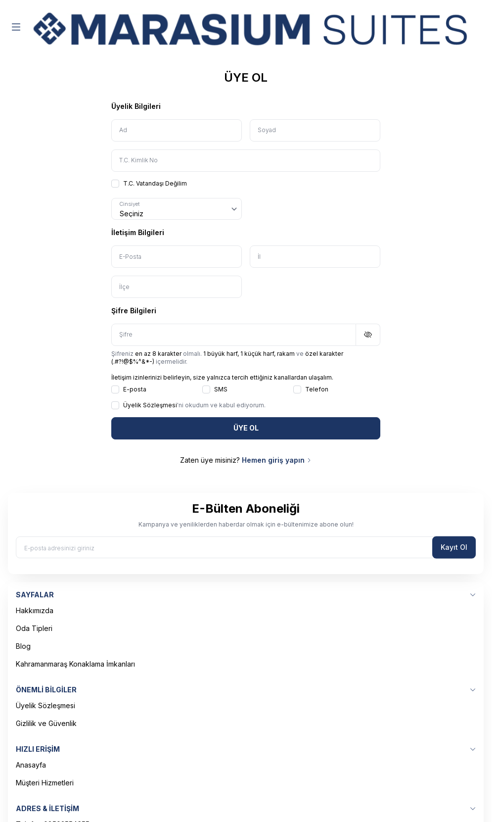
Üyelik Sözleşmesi (45, 705)
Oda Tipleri (34, 628)
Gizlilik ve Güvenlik (46, 723)
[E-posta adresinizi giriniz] (246, 547)
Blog (23, 646)
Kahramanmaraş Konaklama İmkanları (75, 664)
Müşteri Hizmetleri (45, 782)
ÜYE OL (246, 428)
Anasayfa (31, 765)
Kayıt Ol (454, 547)
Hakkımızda (34, 610)
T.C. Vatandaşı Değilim (149, 184)
